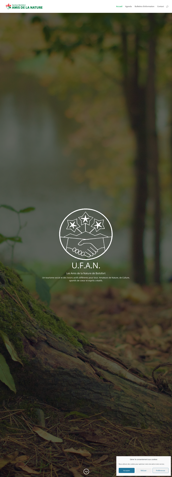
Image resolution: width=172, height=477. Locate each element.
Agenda (128, 7)
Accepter (126, 470)
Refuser (144, 470)
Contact (160, 7)
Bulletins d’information (144, 7)
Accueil (119, 7)
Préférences (160, 470)
